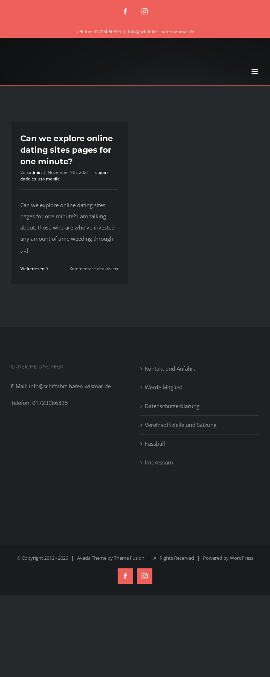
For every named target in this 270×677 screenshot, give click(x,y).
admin (35, 172)
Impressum (159, 462)
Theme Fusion (129, 558)
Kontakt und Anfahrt (170, 368)
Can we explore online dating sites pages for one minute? (66, 150)
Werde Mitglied (163, 387)
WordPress (241, 558)
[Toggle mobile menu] (255, 71)
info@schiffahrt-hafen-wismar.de (161, 32)
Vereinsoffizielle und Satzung (180, 424)
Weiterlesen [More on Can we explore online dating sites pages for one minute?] (32, 269)
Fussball (155, 443)
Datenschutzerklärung (172, 406)
